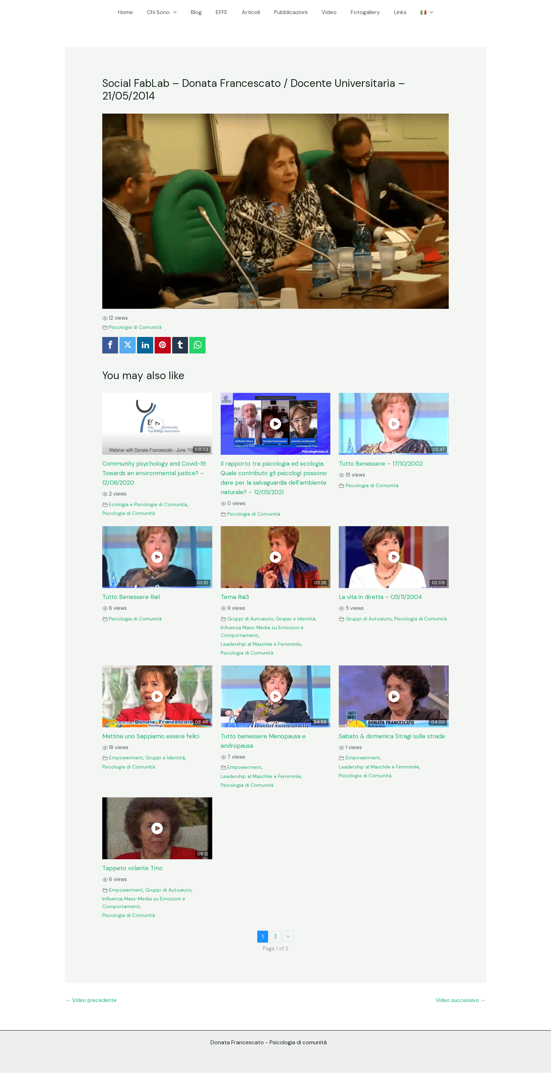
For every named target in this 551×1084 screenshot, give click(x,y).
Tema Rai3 (236, 607)
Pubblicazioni (289, 12)
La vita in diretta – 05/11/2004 (383, 607)
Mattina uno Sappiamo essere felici (153, 746)
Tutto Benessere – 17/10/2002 (382, 464)
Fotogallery (358, 12)
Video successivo (460, 1010)
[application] (183, 12)
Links (390, 12)
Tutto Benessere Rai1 (132, 607)
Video (324, 12)
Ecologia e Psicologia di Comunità (148, 505)
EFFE (226, 12)
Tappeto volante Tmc (133, 878)
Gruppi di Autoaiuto (250, 629)
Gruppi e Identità (297, 629)
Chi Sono (172, 12)
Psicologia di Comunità (136, 327)
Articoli (252, 12)
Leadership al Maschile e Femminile (262, 654)
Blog (203, 12)
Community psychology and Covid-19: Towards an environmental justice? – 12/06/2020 (154, 474)
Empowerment (127, 768)
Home (138, 12)
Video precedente (92, 1010)
